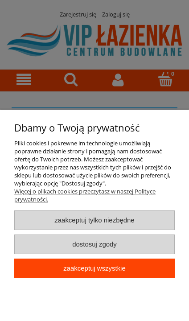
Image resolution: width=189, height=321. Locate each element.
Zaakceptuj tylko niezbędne (94, 220)
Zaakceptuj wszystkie (94, 268)
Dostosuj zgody (94, 244)
